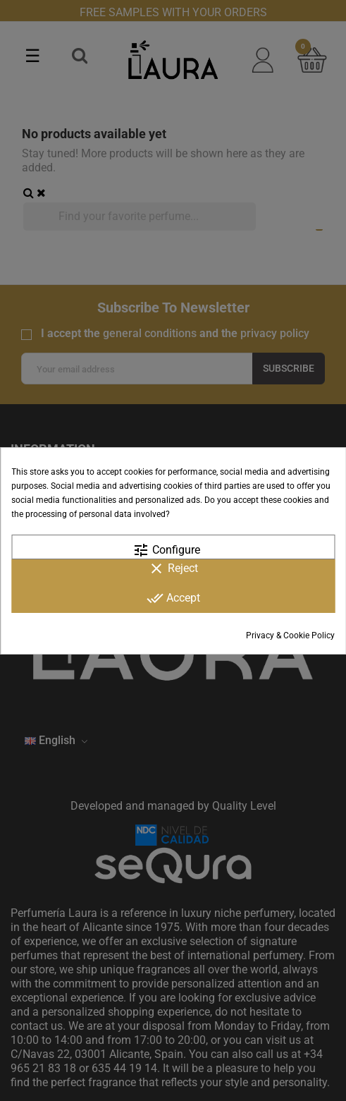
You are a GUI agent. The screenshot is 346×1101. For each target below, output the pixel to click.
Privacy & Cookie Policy (290, 635)
